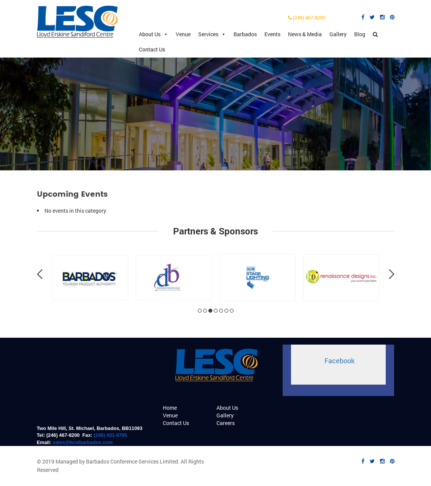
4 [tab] (216, 311)
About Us (153, 34)
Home (170, 407)
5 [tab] (221, 311)
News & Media (305, 34)
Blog (359, 34)
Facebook (339, 360)
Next (391, 274)
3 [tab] (210, 311)
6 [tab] (226, 311)
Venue (183, 34)
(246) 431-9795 (110, 435)
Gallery (338, 34)
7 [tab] (232, 311)
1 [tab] (200, 311)
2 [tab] (205, 311)
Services (212, 34)
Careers (225, 423)
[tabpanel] (90, 277)
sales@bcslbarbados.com (82, 442)
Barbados (245, 34)
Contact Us (152, 49)
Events (272, 34)
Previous (40, 274)
